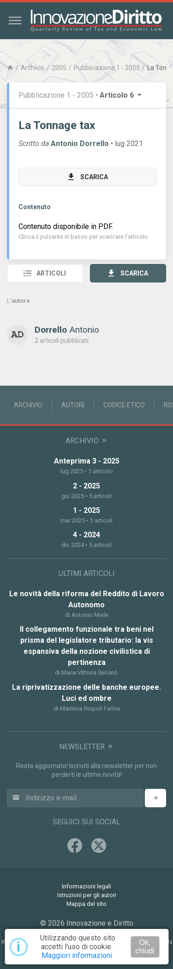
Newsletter (86, 746)
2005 (59, 67)
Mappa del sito (86, 903)
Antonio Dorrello (80, 143)
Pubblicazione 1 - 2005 (107, 67)
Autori (72, 405)
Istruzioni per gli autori (86, 895)
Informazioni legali (86, 886)
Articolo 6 (121, 95)
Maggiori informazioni (77, 955)
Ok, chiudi (145, 947)
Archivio (32, 67)
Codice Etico (124, 405)
